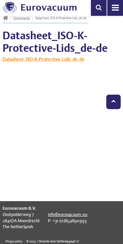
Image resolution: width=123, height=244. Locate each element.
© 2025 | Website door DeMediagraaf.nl (52, 241)
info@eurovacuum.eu (67, 214)
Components (21, 18)
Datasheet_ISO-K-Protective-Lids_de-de (44, 59)
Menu (115, 8)
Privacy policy (14, 241)
